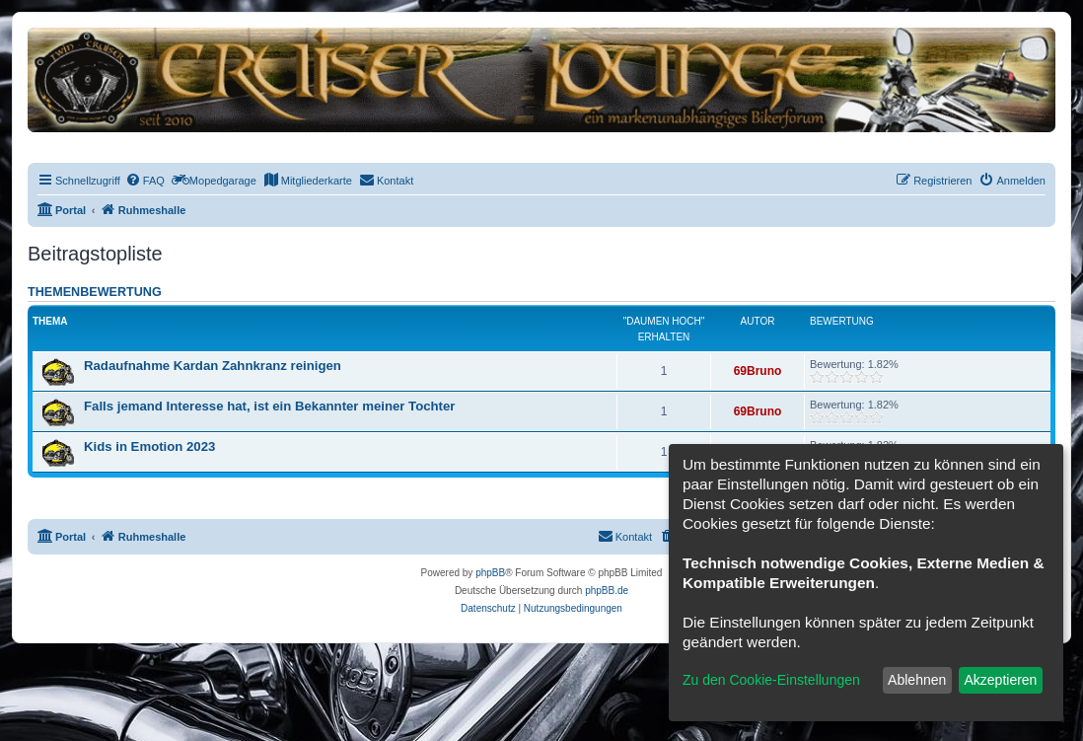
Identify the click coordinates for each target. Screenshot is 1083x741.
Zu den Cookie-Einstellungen (771, 680)
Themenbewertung (95, 292)
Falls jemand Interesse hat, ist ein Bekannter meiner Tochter (269, 406)
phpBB (490, 572)
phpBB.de (606, 590)
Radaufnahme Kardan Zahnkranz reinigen (212, 365)
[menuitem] (145, 180)
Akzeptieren (1000, 680)
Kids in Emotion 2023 (149, 446)
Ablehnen (917, 680)
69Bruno (758, 371)
